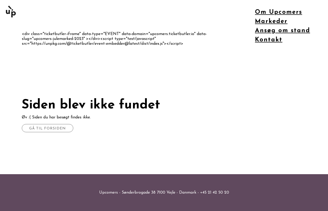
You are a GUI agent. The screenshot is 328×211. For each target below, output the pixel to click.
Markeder (271, 21)
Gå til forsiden (47, 128)
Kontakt (268, 40)
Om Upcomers (278, 12)
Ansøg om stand (282, 31)
